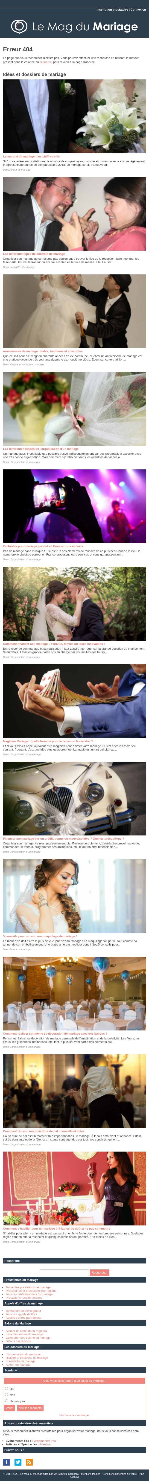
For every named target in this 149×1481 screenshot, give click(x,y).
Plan (141, 1473)
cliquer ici (46, 62)
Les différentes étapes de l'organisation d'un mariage (41, 449)
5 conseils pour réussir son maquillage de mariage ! (40, 936)
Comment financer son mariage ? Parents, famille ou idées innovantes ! (54, 644)
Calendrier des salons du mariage (28, 1337)
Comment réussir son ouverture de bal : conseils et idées (44, 1131)
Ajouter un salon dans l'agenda (26, 1331)
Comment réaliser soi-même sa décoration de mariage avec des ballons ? (55, 1033)
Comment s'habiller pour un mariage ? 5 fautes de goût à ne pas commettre (56, 1228)
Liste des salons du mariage (24, 1334)
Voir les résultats (30, 1408)
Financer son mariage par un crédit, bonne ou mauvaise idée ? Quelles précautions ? (63, 838)
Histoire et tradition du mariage (27, 364)
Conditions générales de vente (119, 1473)
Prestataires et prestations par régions (31, 1290)
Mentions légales (90, 1473)
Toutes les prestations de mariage (28, 1287)
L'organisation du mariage (23, 1354)
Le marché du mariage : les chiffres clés (31, 156)
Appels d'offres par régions (23, 1317)
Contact (74, 1476)
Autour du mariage (19, 169)
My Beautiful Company (66, 1473)
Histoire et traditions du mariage (27, 1357)
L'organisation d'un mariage (25, 462)
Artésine (44, 1444)
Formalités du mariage (22, 267)
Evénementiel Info (44, 1441)
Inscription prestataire (112, 9)
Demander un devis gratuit (23, 1310)
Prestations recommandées (24, 1297)
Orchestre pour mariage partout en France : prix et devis (43, 546)
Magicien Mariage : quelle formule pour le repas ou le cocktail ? (48, 741)
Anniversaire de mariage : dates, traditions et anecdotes (43, 351)
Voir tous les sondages (74, 1415)
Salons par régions (18, 1341)
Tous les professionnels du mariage (29, 1294)
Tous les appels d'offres (21, 1314)
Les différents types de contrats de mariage (34, 254)
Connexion (138, 9)
